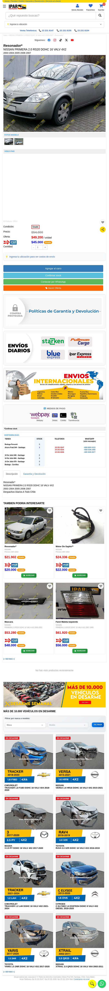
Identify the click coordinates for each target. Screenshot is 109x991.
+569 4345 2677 (89, 452)
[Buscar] (100, 15)
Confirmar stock (53, 275)
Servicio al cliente (53, 1)
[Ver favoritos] (90, 7)
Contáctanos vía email (81, 979)
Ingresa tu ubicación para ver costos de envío (32, 256)
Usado (36, 227)
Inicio (7, 1)
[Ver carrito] (101, 7)
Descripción (12, 474)
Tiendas (14, 1)
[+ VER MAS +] (9, 659)
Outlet (21, 1)
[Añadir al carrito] (29, 575)
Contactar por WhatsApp (53, 281)
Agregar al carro (53, 268)
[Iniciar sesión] (77, 7)
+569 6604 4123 (89, 447)
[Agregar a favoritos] (103, 222)
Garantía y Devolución (35, 1)
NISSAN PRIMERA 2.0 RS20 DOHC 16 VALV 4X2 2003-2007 (31, 35)
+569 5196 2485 (89, 450)
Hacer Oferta (53, 288)
